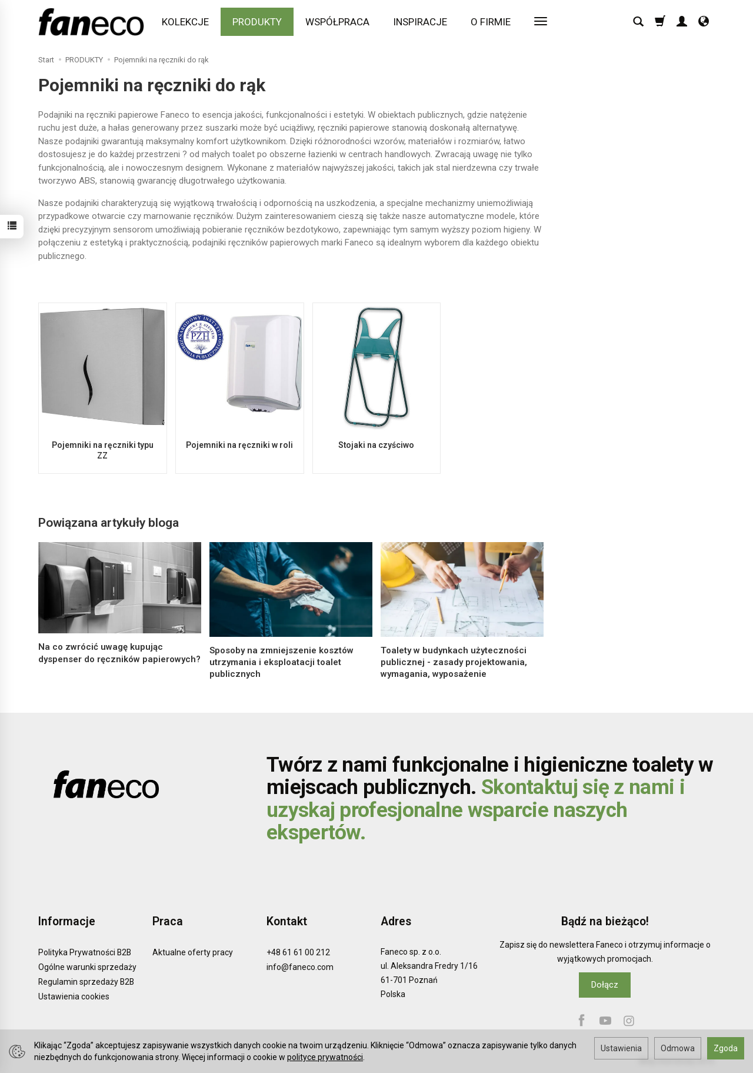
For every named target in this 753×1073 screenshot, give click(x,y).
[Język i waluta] (703, 22)
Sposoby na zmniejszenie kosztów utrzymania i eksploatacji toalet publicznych (281, 662)
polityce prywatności (325, 1057)
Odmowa (678, 1048)
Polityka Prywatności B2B (84, 952)
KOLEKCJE (185, 22)
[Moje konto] (682, 22)
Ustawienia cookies (73, 996)
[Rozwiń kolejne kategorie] (540, 22)
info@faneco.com (300, 967)
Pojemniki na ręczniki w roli (239, 445)
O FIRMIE (491, 22)
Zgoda (726, 1048)
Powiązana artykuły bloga (108, 523)
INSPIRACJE (420, 22)
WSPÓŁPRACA (337, 22)
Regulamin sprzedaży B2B (86, 981)
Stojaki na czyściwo (376, 445)
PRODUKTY (257, 22)
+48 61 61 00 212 (298, 952)
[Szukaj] (638, 22)
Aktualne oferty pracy (192, 952)
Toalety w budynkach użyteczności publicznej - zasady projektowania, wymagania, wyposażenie (454, 662)
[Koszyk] (660, 22)
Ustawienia (621, 1048)
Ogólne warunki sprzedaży (87, 967)
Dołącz (604, 984)
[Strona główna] (94, 22)
